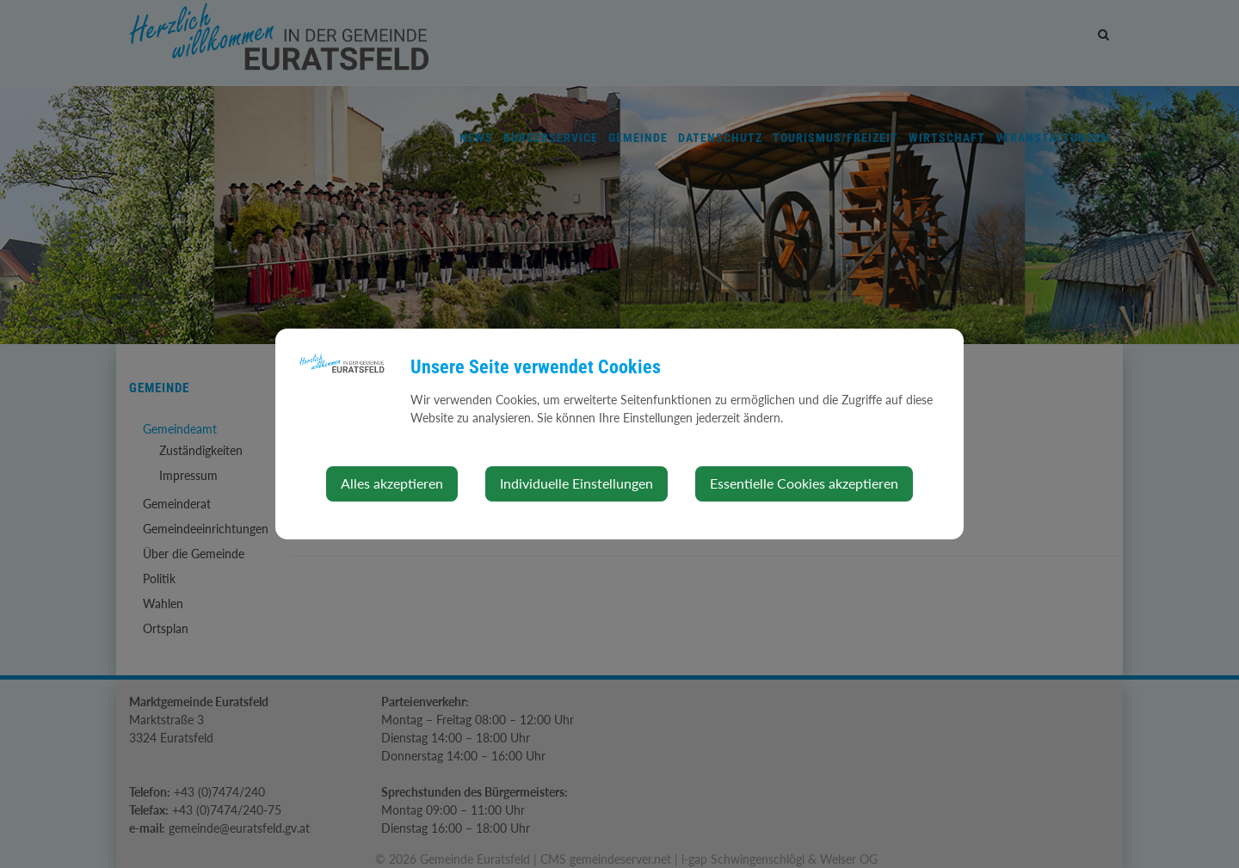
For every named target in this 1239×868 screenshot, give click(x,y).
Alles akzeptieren (392, 483)
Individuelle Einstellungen (576, 483)
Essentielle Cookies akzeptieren (804, 483)
